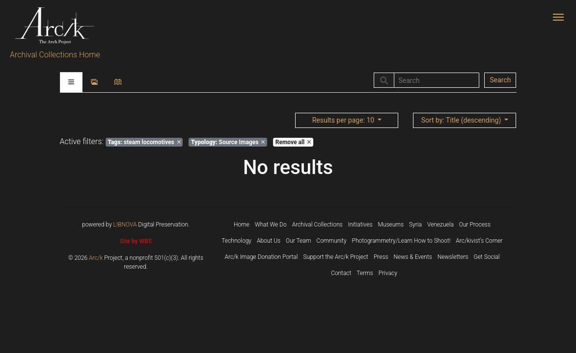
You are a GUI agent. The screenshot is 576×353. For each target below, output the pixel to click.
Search (500, 80)
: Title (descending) (462, 120)
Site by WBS (136, 241)
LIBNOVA (125, 224)
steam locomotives (144, 142)
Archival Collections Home (55, 54)
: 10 (344, 120)
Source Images (228, 142)
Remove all (293, 142)
